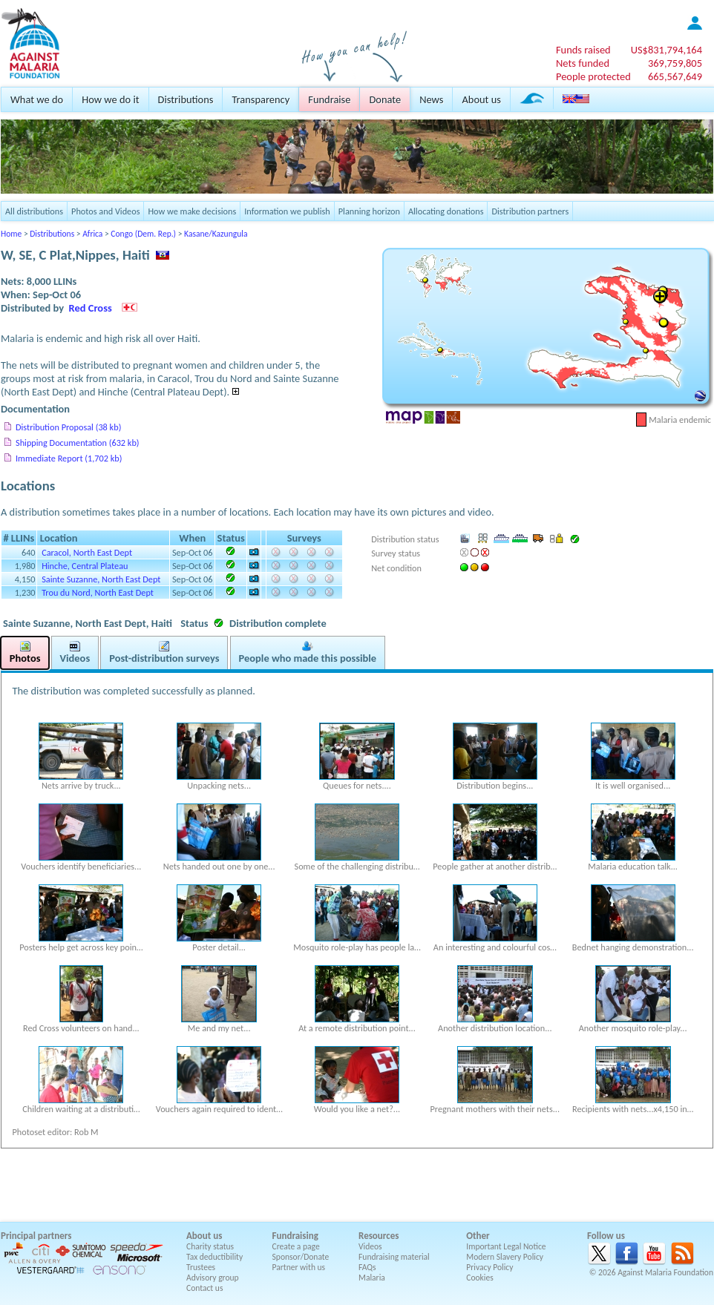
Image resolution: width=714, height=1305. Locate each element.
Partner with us (299, 1267)
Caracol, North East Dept (87, 552)
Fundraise (329, 99)
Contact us (204, 1288)
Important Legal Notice (506, 1246)
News (431, 99)
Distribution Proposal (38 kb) (68, 427)
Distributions (186, 99)
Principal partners (36, 1235)
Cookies (480, 1277)
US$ (666, 49)
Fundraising (295, 1235)
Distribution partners (530, 211)
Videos (370, 1246)
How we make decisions (192, 211)
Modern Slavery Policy (504, 1257)
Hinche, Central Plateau (85, 565)
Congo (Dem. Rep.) (143, 234)
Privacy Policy (489, 1267)
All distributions (34, 211)
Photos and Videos (105, 211)
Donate (385, 99)
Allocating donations (446, 211)
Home (11, 234)
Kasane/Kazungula (215, 234)
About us (481, 99)
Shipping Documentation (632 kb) (78, 442)
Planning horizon (369, 211)
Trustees (200, 1267)
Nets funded (582, 63)
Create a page (296, 1246)
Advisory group (212, 1277)
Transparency (260, 99)
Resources (378, 1235)
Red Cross (90, 308)
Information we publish (287, 211)
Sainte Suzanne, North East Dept (101, 579)
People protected (593, 76)
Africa (92, 234)
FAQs (367, 1267)
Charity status (210, 1246)
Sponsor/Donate (301, 1257)
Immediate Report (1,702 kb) (69, 458)
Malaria (371, 1277)
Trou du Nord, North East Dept (98, 592)
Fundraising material (394, 1257)
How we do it (110, 99)
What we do (36, 99)
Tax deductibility (214, 1257)
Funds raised (583, 49)
